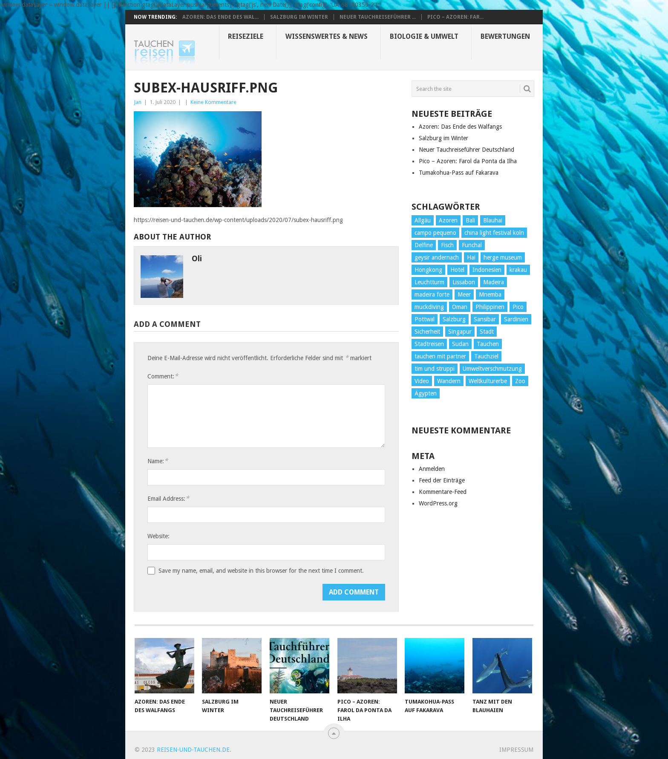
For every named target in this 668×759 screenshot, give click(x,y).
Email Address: (168, 498)
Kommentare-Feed (442, 491)
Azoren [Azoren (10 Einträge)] (448, 220)
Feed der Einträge (442, 480)
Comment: (162, 376)
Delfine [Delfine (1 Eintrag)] (424, 245)
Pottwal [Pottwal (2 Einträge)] (425, 319)
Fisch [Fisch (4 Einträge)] (447, 245)
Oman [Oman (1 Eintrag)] (459, 306)
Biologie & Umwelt (424, 36)
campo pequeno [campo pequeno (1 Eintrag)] (435, 232)
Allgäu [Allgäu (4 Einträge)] (423, 220)
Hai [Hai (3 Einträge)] (471, 257)
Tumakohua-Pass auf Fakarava (458, 172)
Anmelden (432, 468)
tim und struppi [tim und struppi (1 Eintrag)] (435, 368)
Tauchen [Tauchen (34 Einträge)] (488, 344)
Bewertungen (505, 36)
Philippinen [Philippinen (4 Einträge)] (489, 306)
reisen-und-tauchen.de (193, 749)
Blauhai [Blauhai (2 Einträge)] (492, 220)
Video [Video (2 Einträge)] (422, 381)
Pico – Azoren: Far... (455, 17)
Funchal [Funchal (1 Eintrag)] (472, 245)
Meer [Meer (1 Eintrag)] (464, 294)
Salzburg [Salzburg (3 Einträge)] (454, 319)
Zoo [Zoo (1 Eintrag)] (520, 381)
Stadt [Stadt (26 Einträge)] (487, 331)
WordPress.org (438, 503)
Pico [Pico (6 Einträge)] (518, 306)
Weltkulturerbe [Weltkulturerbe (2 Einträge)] (488, 381)
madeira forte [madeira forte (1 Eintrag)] (432, 294)
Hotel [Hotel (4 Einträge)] (457, 269)
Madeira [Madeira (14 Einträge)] (493, 282)
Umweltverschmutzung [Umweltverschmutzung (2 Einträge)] (492, 368)
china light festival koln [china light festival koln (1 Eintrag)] (494, 232)
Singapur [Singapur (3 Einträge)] (460, 331)
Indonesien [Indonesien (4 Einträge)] (486, 269)
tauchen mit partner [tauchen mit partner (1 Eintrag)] (440, 356)
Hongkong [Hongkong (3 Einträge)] (428, 269)
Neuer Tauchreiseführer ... (378, 17)
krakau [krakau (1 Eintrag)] (518, 269)
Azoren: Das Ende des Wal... (220, 17)
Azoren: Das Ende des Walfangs (460, 126)
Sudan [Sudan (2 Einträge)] (460, 344)
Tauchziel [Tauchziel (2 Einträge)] (486, 356)
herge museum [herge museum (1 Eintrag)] (503, 257)
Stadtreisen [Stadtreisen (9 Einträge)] (429, 344)
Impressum (516, 749)
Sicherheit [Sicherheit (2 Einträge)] (427, 331)
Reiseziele (245, 36)
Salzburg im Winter (299, 17)
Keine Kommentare (213, 102)
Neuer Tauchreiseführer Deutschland (466, 149)
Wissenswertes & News (326, 36)
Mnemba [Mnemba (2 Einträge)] (490, 294)
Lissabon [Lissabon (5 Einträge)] (463, 282)
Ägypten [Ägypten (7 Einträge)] (426, 393)
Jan (137, 102)
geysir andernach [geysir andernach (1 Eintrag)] (437, 257)
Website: (158, 536)
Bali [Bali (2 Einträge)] (470, 220)
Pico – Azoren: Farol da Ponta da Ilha (468, 161)
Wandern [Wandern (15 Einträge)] (449, 381)
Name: (157, 461)
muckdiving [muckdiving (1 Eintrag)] (429, 306)
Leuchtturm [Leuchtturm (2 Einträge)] (429, 282)
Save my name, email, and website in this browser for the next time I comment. (261, 570)
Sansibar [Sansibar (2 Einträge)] (485, 319)
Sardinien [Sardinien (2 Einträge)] (516, 319)
